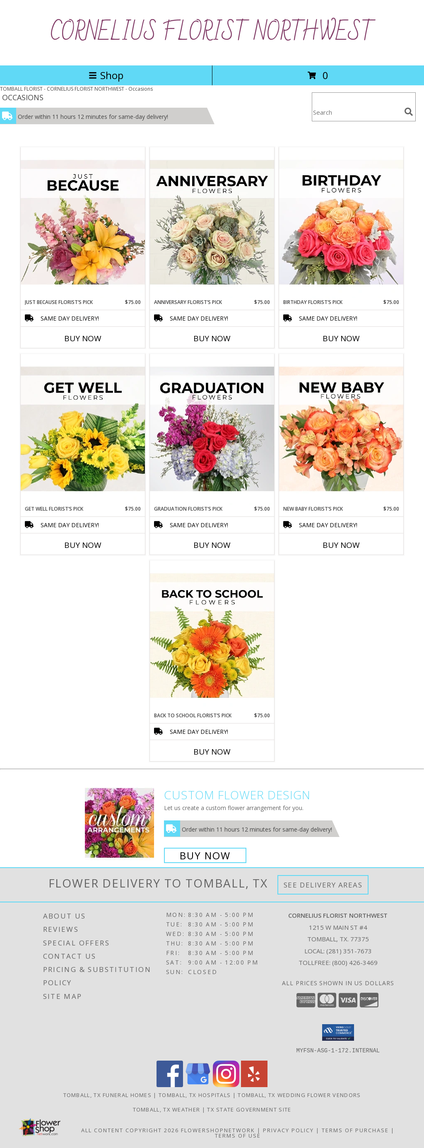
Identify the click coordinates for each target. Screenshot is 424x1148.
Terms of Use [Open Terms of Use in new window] (238, 1135)
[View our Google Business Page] (198, 1084)
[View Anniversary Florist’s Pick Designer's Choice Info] (212, 222)
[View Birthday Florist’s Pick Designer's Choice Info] (341, 222)
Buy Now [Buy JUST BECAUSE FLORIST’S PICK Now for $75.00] (82, 338)
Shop (106, 75)
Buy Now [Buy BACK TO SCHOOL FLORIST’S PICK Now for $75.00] (212, 751)
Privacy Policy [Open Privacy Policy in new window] (288, 1130)
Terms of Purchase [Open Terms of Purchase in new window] (355, 1130)
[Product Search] (356, 112)
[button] (338, 1032)
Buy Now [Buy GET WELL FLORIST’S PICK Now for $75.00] (82, 545)
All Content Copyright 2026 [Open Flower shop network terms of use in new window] (130, 1130)
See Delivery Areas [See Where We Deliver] (323, 885)
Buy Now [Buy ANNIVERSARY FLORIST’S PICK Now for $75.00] (212, 338)
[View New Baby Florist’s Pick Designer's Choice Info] (341, 429)
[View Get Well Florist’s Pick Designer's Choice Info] (83, 429)
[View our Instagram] (226, 1084)
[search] (408, 111)
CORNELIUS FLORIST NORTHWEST (212, 32)
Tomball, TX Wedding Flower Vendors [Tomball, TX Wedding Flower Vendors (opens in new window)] (299, 1094)
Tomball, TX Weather (166, 1109)
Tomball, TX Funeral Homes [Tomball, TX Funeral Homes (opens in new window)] (107, 1094)
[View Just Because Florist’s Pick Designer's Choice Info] (83, 222)
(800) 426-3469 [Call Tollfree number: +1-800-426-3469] (355, 962)
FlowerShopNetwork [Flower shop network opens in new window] (218, 1130)
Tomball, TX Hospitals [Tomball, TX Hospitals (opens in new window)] (195, 1094)
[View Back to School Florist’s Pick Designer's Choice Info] (212, 636)
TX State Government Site (249, 1109)
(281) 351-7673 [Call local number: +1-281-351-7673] (349, 951)
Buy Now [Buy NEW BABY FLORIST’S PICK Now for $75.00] (341, 545)
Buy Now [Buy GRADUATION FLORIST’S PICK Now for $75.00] (212, 545)
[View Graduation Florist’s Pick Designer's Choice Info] (212, 429)
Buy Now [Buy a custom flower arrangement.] (205, 855)
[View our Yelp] (254, 1084)
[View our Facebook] (170, 1084)
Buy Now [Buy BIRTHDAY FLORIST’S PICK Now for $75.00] (341, 338)
